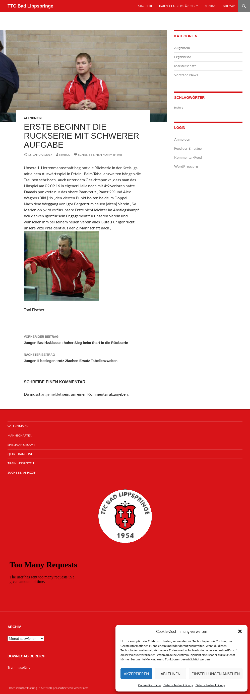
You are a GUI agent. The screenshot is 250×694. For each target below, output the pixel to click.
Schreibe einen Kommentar (100, 154)
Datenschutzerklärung (178, 685)
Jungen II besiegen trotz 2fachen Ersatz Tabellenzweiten (83, 357)
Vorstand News (186, 75)
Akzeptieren (136, 673)
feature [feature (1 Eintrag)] (178, 107)
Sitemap (229, 6)
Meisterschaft (185, 66)
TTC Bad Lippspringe (30, 6)
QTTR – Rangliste (21, 454)
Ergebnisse (182, 57)
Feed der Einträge (188, 148)
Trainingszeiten (21, 463)
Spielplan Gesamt (21, 445)
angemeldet (51, 394)
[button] (239, 631)
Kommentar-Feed (188, 157)
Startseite (145, 6)
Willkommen (18, 426)
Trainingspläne (19, 667)
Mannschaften (20, 435)
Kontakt (211, 6)
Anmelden (182, 139)
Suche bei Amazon (22, 472)
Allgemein (33, 118)
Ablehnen (170, 673)
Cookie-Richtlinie (149, 685)
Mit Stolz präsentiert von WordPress (64, 688)
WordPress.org (186, 166)
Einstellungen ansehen (216, 673)
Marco (65, 154)
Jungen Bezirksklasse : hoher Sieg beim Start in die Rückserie (83, 339)
